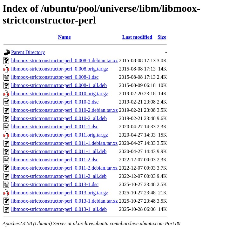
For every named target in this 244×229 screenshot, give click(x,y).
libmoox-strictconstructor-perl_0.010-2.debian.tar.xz (64, 110)
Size (162, 37)
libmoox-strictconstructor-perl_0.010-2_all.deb (59, 118)
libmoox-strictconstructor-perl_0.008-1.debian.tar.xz (64, 60)
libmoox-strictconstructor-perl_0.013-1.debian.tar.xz (64, 201)
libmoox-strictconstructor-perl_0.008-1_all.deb (59, 85)
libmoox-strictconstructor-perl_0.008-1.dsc (54, 77)
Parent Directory (28, 52)
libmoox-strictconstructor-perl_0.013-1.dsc (54, 184)
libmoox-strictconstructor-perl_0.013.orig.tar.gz (59, 192)
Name (64, 37)
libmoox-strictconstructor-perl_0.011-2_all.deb (58, 176)
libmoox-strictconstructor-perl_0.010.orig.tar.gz (59, 93)
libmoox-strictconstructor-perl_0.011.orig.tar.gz (59, 135)
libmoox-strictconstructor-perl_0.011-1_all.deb (58, 151)
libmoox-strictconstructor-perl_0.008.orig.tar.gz (59, 68)
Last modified (137, 37)
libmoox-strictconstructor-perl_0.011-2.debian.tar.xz (64, 168)
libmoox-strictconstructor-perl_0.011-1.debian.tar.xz (64, 143)
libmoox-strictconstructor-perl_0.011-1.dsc (54, 126)
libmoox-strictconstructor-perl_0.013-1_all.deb (59, 209)
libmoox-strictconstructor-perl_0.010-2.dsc (54, 101)
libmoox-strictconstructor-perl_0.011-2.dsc (54, 159)
